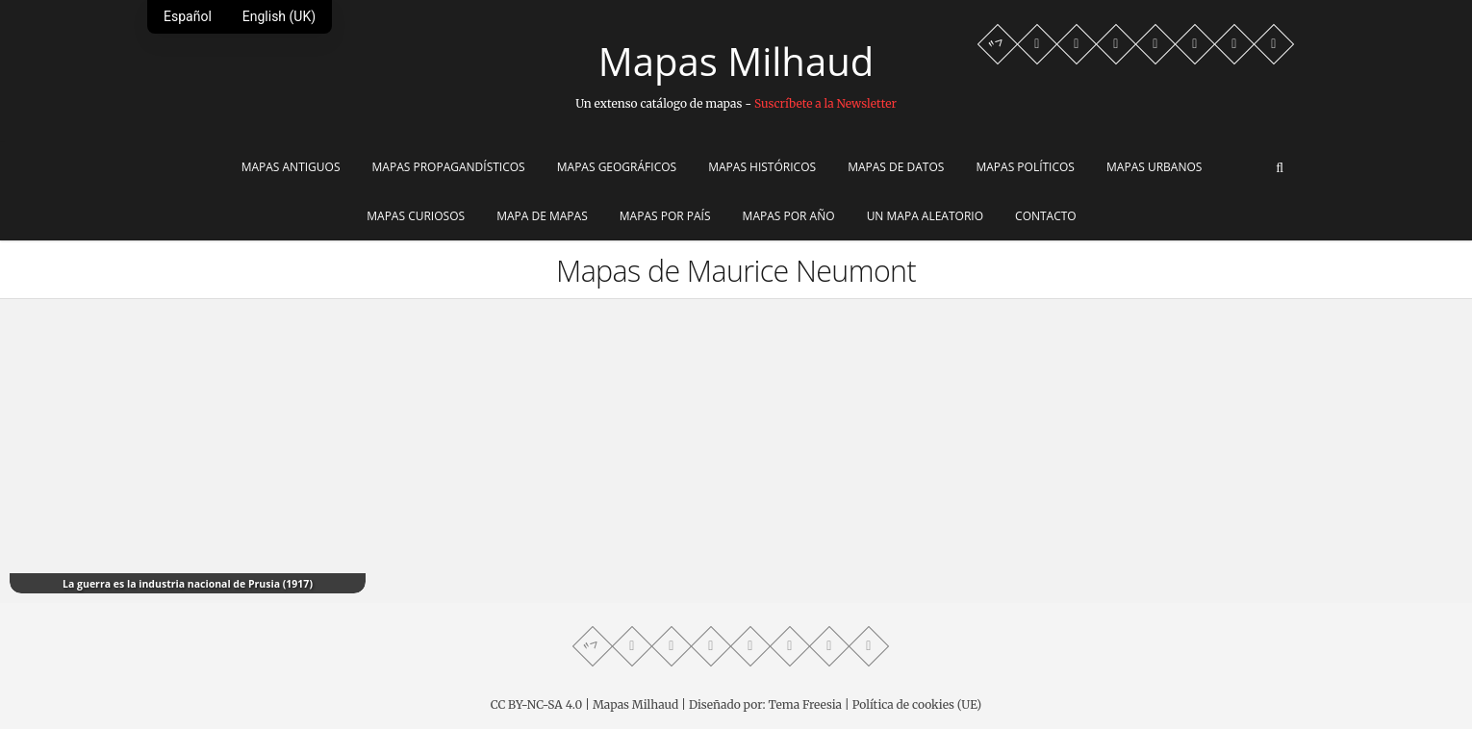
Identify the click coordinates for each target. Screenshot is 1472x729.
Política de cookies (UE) (917, 704)
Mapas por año (789, 216)
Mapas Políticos (1025, 167)
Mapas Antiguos (291, 167)
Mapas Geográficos (616, 167)
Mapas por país (665, 216)
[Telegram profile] (1116, 44)
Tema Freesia (805, 704)
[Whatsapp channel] (1037, 44)
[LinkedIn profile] (1274, 44)
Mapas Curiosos (416, 216)
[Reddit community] (1234, 44)
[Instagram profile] (1195, 44)
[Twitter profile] (1155, 44)
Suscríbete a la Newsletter (825, 103)
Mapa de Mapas (542, 216)
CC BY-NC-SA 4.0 (536, 704)
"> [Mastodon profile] (997, 44)
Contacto (1046, 216)
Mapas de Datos (896, 167)
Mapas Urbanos (1154, 167)
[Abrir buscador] (1279, 168)
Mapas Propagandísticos (448, 167)
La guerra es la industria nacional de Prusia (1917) (188, 584)
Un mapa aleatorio (925, 216)
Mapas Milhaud (736, 61)
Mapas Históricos (762, 167)
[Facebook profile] (1076, 44)
